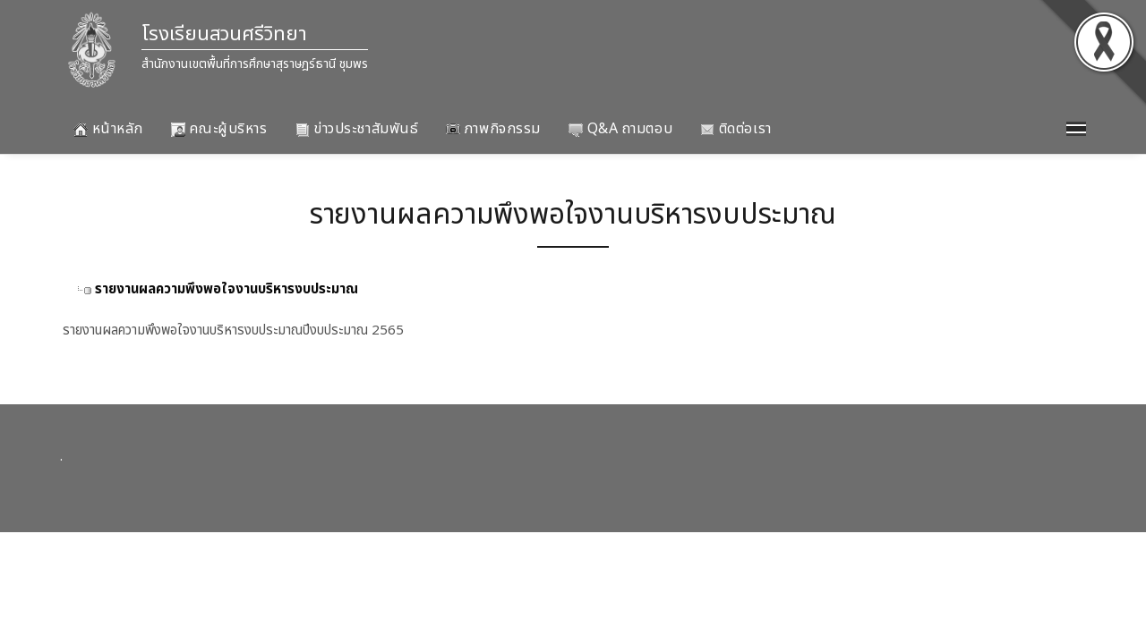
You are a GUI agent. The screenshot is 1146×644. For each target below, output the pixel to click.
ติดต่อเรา (735, 129)
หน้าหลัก (108, 129)
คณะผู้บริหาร (219, 129)
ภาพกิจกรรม (493, 129)
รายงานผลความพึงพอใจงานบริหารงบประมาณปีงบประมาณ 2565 (233, 330)
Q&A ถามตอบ (620, 129)
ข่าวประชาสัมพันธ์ (357, 129)
